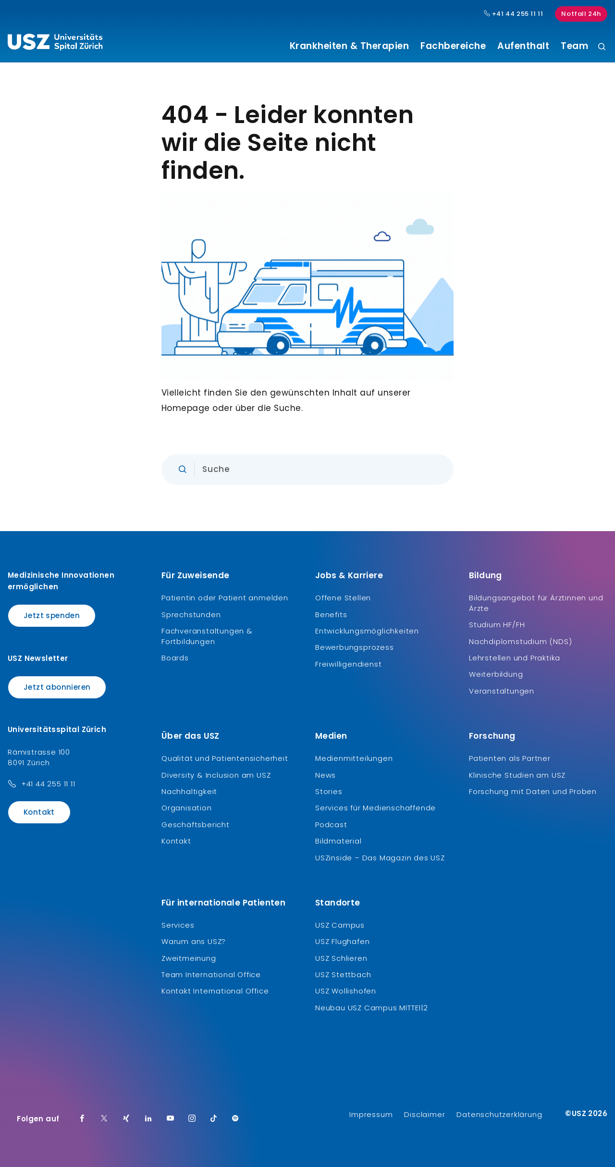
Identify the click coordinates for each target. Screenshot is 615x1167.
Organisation (186, 808)
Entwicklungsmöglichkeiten (367, 631)
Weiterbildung (496, 674)
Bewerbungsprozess (354, 647)
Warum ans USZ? (193, 941)
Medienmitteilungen (354, 758)
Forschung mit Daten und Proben (533, 791)
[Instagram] (192, 1119)
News (325, 775)
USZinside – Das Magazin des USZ (380, 858)
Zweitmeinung (188, 958)
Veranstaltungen (501, 691)
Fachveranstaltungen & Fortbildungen (207, 636)
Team (574, 46)
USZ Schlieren (341, 958)
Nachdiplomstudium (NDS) (520, 641)
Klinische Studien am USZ (517, 775)
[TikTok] (213, 1119)
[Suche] (601, 47)
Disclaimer (424, 1114)
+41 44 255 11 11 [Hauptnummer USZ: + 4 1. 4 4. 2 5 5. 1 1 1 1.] (513, 14)
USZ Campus (340, 925)
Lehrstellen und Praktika (514, 658)
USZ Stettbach (343, 974)
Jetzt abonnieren (57, 687)
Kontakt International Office (215, 991)
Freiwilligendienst (348, 664)
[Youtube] (170, 1119)
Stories (329, 791)
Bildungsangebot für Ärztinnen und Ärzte (536, 603)
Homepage (185, 408)
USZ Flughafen (342, 941)
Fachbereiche (453, 46)
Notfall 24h (581, 13)
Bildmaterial (338, 841)
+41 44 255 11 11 (48, 784)
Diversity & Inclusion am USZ (216, 775)
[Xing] (126, 1119)
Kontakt (39, 812)
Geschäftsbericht (195, 824)
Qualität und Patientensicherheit (224, 758)
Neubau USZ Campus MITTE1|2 (371, 1008)
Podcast (331, 824)
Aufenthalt (523, 46)
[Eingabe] (307, 469)
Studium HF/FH (497, 625)
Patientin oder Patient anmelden (224, 598)
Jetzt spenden (52, 615)
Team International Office (211, 974)
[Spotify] (235, 1119)
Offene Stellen (343, 598)
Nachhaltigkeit (189, 791)
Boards (175, 658)
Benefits (331, 614)
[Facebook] (82, 1119)
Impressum (371, 1114)
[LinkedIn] (148, 1119)
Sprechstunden (191, 614)
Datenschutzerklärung (499, 1114)
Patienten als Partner (510, 758)
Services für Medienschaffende (375, 808)
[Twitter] (104, 1119)
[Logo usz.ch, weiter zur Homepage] (55, 43)
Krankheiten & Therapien (349, 46)
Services (177, 925)
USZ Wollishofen (345, 991)
